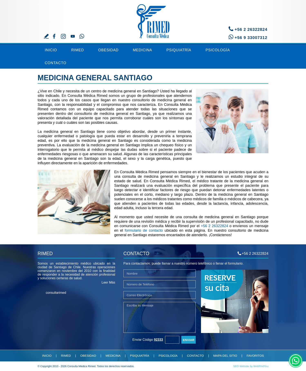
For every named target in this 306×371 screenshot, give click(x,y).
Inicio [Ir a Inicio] (51, 50)
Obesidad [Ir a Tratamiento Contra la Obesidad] (108, 50)
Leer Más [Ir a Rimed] (108, 282)
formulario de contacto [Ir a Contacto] (144, 230)
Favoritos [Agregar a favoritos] (255, 355)
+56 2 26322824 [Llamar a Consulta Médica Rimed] (251, 29)
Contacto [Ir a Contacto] (55, 63)
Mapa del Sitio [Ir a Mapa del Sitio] (225, 355)
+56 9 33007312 (251, 37)
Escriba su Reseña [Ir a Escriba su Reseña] (46, 36)
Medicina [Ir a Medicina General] (142, 50)
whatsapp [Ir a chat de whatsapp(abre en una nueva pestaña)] (295, 360)
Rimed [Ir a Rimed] (77, 50)
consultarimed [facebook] (56, 292)
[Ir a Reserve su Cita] (234, 332)
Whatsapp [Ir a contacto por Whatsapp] (81, 36)
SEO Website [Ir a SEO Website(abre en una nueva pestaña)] (241, 366)
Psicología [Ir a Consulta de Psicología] (217, 50)
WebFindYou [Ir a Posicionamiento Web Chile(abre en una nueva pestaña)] (260, 366)
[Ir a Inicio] (153, 19)
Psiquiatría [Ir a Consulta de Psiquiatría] (178, 50)
